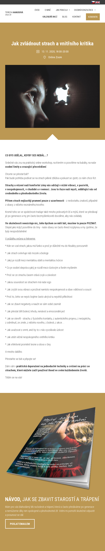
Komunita (93, 17)
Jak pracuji (62, 10)
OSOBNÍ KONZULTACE (83, 10)
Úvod (37, 10)
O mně (48, 10)
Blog (64, 16)
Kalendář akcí (50, 16)
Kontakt (76, 16)
